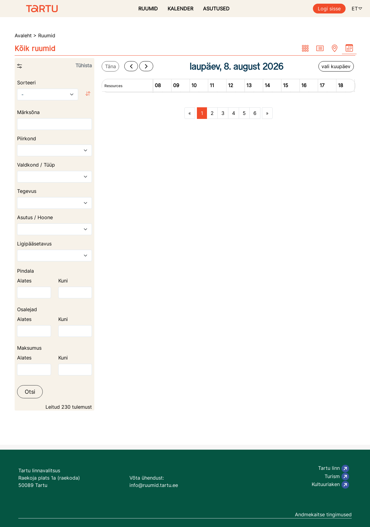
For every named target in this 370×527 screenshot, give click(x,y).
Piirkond (26, 138)
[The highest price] (75, 369)
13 (249, 85)
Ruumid (46, 35)
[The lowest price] (34, 369)
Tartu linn (333, 469)
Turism (337, 477)
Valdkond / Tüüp (36, 165)
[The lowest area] (34, 292)
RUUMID (148, 9)
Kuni (63, 281)
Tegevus (26, 191)
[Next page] (267, 113)
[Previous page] (189, 113)
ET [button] (357, 9)
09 (176, 85)
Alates (24, 281)
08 (158, 85)
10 (194, 85)
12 (230, 85)
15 (285, 85)
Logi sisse (329, 9)
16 (304, 85)
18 (340, 85)
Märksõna (28, 112)
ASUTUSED (216, 9)
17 (322, 85)
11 (212, 85)
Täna (110, 66)
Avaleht (23, 35)
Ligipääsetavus (34, 244)
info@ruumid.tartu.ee (153, 485)
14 (267, 85)
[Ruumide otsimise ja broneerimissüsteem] (29, 8)
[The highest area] (75, 292)
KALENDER (180, 9)
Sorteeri (26, 82)
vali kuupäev (335, 66)
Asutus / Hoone (35, 217)
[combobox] (54, 150)
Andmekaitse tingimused (323, 514)
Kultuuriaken (330, 485)
